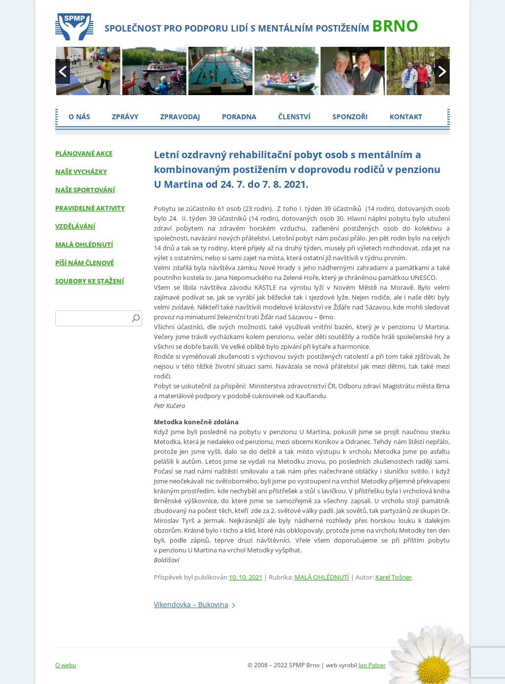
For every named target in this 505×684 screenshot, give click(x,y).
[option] (88, 71)
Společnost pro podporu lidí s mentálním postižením (261, 25)
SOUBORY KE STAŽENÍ (89, 280)
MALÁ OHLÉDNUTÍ (321, 577)
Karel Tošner (393, 577)
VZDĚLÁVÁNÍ (75, 226)
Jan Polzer (372, 665)
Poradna (239, 116)
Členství (294, 116)
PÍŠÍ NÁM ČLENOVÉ (84, 262)
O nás (79, 116)
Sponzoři (350, 116)
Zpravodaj (180, 116)
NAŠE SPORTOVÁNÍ (85, 189)
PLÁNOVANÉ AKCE (83, 153)
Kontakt (406, 116)
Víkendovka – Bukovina (191, 604)
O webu (65, 665)
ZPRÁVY (125, 116)
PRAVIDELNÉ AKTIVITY (90, 208)
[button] (62, 71)
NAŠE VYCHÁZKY (81, 171)
